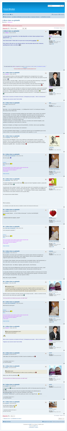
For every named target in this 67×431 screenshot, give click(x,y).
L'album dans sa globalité (11, 20)
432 (54, 220)
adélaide (50, 217)
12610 (54, 171)
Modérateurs (10, 22)
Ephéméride (51, 186)
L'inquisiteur (51, 147)
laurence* (51, 86)
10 (53, 410)
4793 (54, 293)
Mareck (50, 291)
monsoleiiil (25, 67)
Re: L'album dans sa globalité (11, 72)
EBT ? (4, 237)
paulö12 (50, 352)
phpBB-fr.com (35, 425)
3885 (54, 188)
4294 (54, 92)
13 (53, 105)
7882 (54, 40)
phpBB (30, 424)
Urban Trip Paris (6, 173)
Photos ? (4, 162)
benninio (50, 408)
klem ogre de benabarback (54, 168)
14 (53, 253)
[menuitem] (11, 15)
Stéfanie (50, 36)
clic (11, 37)
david (50, 102)
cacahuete (51, 251)
